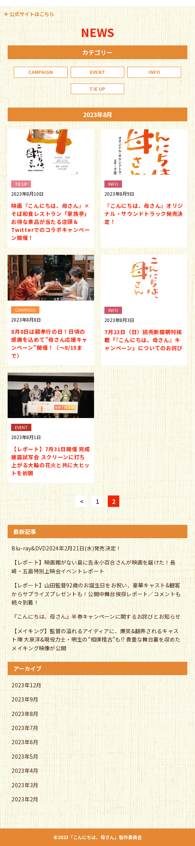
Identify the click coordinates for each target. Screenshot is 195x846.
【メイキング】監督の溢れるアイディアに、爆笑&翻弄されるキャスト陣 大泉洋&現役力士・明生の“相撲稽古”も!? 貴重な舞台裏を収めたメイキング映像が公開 (95, 639)
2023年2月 (24, 799)
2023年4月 (24, 770)
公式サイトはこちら (32, 13)
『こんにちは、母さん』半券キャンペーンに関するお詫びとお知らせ (95, 616)
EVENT (97, 72)
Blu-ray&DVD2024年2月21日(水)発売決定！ (66, 548)
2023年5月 (24, 756)
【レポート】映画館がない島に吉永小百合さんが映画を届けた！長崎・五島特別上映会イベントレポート (93, 566)
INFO (154, 72)
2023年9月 (24, 699)
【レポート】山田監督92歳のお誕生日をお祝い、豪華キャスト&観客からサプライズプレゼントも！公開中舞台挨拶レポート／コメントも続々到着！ (96, 593)
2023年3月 (24, 785)
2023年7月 (24, 728)
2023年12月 (26, 685)
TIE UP (97, 88)
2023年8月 (24, 713)
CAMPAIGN (40, 72)
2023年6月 (24, 742)
